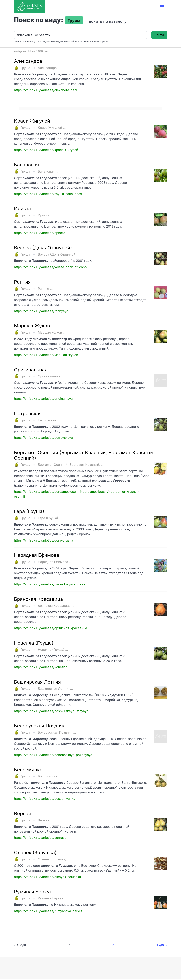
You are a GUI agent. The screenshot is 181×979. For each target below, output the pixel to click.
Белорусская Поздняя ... (57, 732)
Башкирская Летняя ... (55, 689)
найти (159, 35)
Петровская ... (49, 420)
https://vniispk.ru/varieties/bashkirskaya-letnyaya (51, 711)
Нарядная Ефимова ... (55, 562)
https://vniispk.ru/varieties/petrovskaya (43, 438)
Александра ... (49, 68)
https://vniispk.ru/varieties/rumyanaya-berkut (48, 911)
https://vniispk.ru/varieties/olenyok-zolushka (47, 877)
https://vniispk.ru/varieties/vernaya (40, 838)
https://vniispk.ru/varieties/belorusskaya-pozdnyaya (53, 755)
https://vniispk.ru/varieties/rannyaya (41, 311)
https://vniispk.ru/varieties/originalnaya (43, 399)
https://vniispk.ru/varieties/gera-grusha (43, 540)
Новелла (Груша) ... (53, 650)
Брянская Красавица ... (56, 606)
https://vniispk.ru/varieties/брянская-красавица (50, 628)
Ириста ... (45, 215)
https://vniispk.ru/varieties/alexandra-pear (45, 90)
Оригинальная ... (51, 376)
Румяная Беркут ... (52, 898)
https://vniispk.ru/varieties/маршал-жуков (46, 355)
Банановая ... (48, 171)
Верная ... (45, 820)
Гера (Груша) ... (50, 518)
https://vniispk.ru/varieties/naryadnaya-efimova (50, 584)
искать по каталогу (108, 21)
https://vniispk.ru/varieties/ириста (39, 233)
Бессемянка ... (49, 776)
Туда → (162, 945)
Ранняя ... (45, 289)
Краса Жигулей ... (52, 128)
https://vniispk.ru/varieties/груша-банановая (48, 194)
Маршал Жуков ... (52, 332)
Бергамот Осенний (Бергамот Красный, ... (71, 465)
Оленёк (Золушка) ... (54, 859)
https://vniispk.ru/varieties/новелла (40, 667)
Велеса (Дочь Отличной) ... (59, 254)
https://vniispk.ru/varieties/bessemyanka (44, 799)
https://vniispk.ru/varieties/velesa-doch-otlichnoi (50, 267)
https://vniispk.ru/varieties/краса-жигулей (46, 150)
